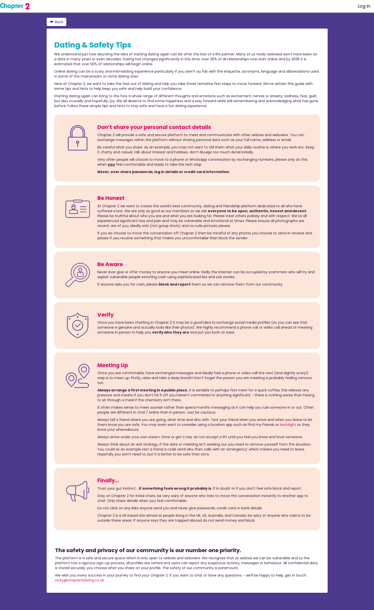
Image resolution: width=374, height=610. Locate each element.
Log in (364, 6)
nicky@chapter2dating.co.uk (79, 580)
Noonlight (288, 424)
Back (56, 21)
